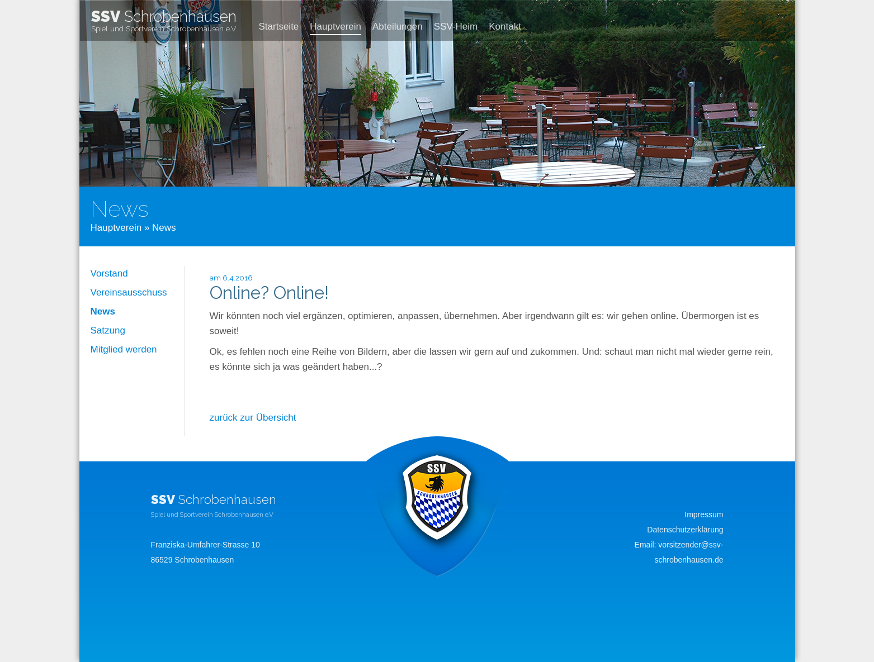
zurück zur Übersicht (253, 417)
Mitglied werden (124, 349)
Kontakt (505, 26)
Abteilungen (397, 26)
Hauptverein (335, 26)
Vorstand (109, 273)
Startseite (279, 26)
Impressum (703, 514)
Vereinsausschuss (129, 292)
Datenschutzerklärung (685, 529)
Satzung (108, 330)
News (103, 311)
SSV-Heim (456, 26)
